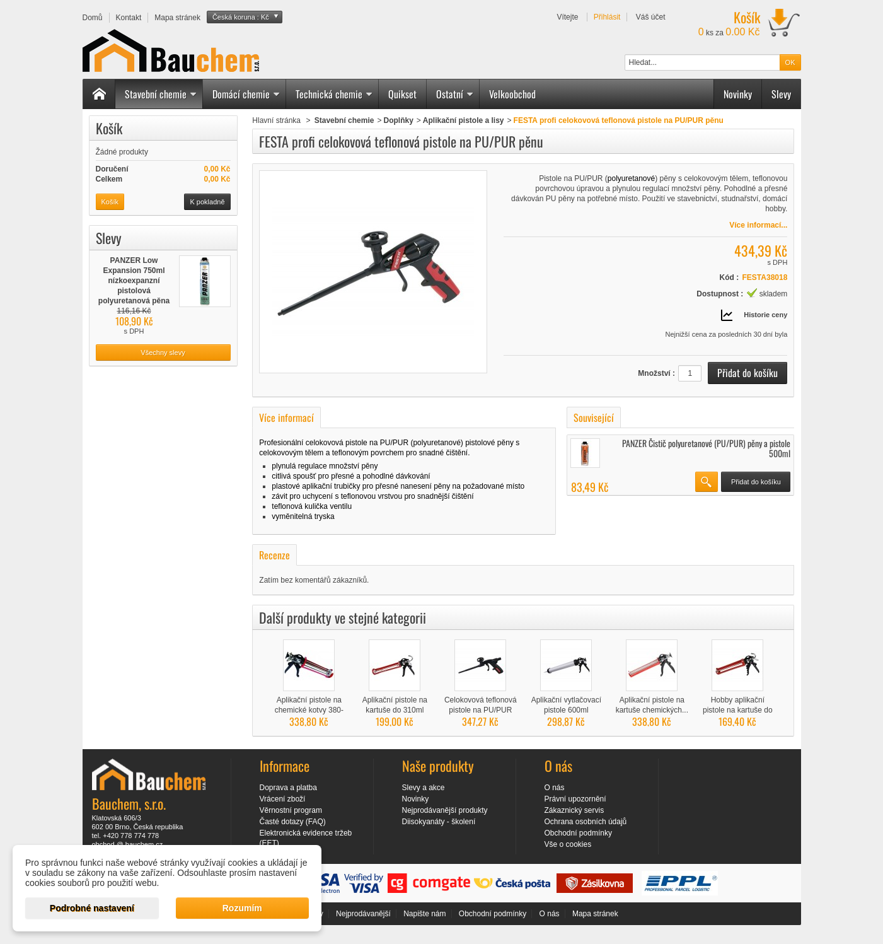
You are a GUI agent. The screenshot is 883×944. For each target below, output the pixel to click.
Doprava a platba (288, 787)
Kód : (729, 277)
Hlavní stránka (276, 120)
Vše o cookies (568, 844)
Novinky (738, 94)
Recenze (274, 554)
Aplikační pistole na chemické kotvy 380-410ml (309, 710)
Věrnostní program (291, 810)
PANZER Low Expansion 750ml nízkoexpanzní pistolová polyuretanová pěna (134, 280)
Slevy (781, 94)
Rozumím (242, 908)
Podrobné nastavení (92, 908)
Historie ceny (765, 314)
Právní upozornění (575, 799)
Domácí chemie (246, 94)
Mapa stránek (595, 913)
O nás (555, 787)
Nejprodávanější (363, 913)
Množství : (656, 373)
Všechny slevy (163, 352)
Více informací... (758, 225)
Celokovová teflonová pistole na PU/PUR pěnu (480, 710)
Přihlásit (607, 17)
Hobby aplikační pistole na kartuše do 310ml (738, 710)
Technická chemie (334, 94)
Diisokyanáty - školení (439, 821)
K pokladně (207, 202)
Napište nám (424, 913)
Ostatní (455, 94)
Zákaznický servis (574, 810)
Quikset (402, 94)
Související (594, 417)
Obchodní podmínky (578, 833)
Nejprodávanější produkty (445, 810)
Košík (109, 128)
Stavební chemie (161, 94)
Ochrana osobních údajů (586, 821)
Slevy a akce (423, 787)
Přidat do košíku (756, 482)
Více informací (286, 417)
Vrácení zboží (283, 799)
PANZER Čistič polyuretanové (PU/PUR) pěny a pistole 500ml (706, 448)
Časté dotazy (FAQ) (293, 821)
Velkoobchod (512, 94)
